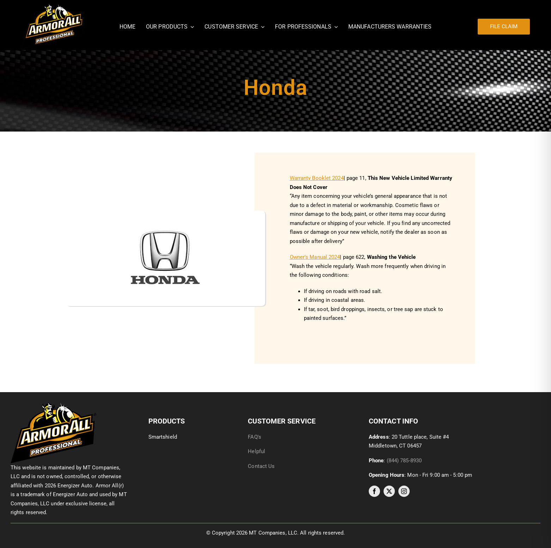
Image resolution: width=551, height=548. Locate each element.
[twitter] (389, 491)
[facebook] (374, 491)
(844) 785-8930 (404, 460)
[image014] (53, 405)
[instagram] (404, 491)
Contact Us (261, 466)
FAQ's (254, 437)
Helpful (257, 451)
